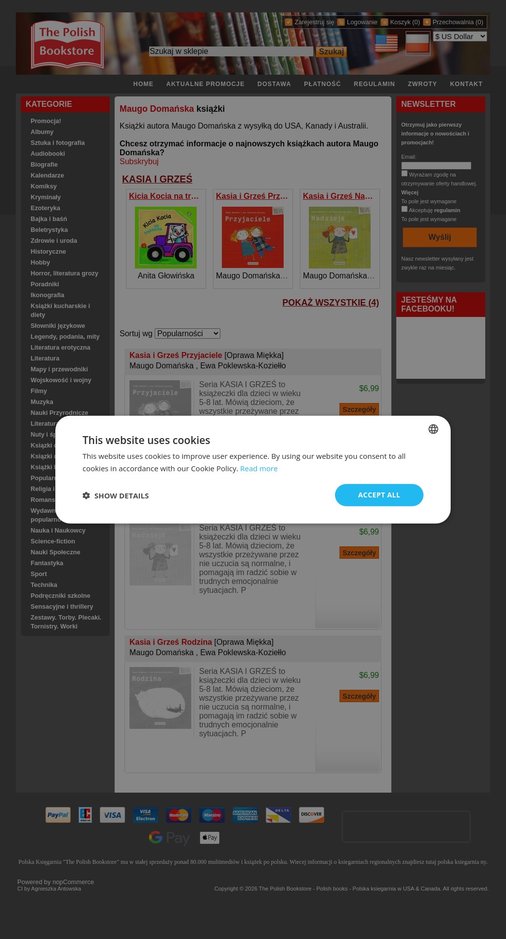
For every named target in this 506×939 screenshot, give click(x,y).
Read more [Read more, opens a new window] (259, 468)
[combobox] (433, 429)
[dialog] (253, 469)
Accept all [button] (379, 494)
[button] (116, 495)
